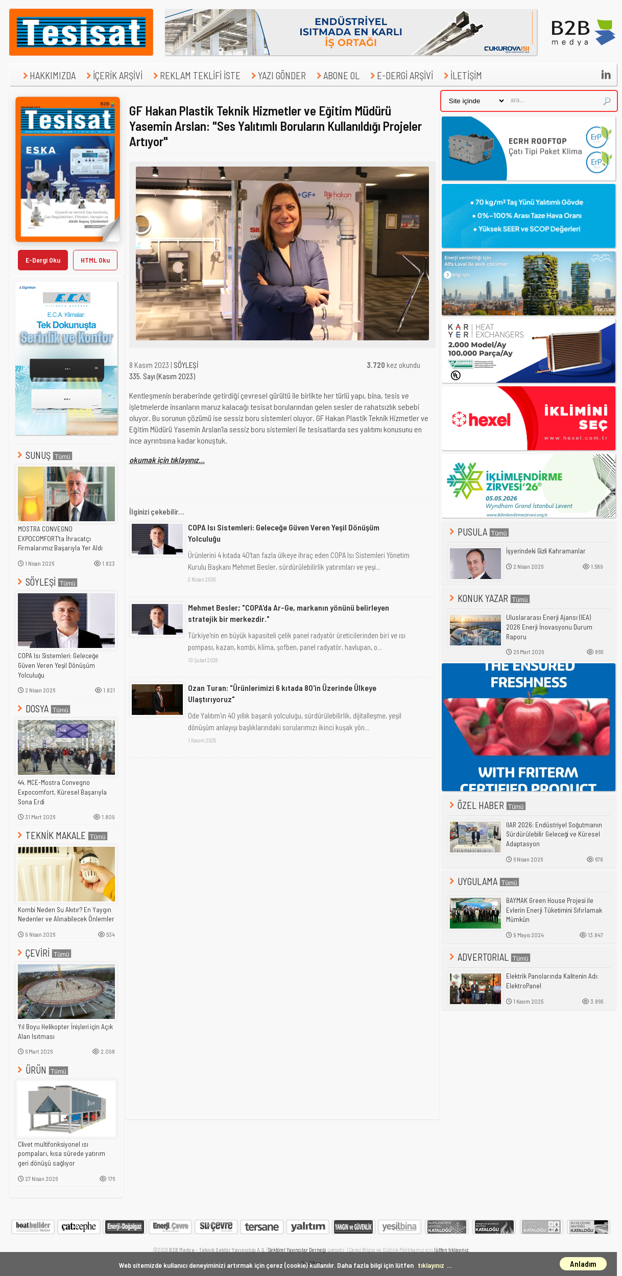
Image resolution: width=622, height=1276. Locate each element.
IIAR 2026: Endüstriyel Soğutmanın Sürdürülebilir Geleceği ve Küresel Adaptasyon (554, 834)
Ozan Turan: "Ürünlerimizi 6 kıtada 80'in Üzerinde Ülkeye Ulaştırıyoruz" (282, 693)
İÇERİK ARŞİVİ (113, 75)
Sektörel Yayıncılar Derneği (297, 1249)
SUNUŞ (44, 455)
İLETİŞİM (461, 75)
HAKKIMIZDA (48, 75)
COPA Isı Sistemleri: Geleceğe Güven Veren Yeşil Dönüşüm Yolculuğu (58, 665)
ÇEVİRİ (43, 953)
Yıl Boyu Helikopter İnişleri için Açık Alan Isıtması (65, 1031)
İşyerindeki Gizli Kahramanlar (546, 551)
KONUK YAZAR (488, 598)
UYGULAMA (483, 881)
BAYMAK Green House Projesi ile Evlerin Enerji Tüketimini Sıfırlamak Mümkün (554, 909)
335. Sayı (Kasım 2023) (162, 376)
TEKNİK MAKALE (61, 835)
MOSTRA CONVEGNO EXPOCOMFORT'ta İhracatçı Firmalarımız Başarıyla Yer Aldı (60, 538)
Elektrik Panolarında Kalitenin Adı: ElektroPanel (552, 981)
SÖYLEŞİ (46, 582)
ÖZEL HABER (486, 805)
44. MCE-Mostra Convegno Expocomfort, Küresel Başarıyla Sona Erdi (62, 791)
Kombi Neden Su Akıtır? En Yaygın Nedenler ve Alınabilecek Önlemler (66, 914)
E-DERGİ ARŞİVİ (400, 75)
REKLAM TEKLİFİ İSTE (196, 75)
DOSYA (42, 708)
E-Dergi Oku (43, 260)
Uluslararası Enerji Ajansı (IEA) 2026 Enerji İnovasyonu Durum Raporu (549, 626)
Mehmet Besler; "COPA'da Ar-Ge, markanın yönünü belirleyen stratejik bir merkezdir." (288, 612)
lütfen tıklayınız (451, 1249)
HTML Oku (95, 260)
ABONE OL (337, 75)
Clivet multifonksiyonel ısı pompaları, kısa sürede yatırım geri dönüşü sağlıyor (61, 1153)
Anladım (583, 1263)
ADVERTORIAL (489, 957)
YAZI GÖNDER (277, 75)
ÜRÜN (41, 1070)
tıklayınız (431, 1265)
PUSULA (478, 532)
